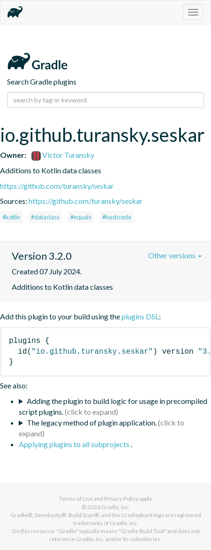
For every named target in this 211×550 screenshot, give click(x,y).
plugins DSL (140, 316)
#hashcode (116, 217)
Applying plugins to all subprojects (75, 444)
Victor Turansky (62, 154)
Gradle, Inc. (115, 507)
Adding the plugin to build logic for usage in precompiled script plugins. (113, 406)
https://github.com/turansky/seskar (57, 185)
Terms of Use (76, 498)
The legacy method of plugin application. (92, 422)
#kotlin (11, 217)
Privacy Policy (121, 498)
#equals (80, 217)
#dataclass (45, 217)
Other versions (175, 255)
